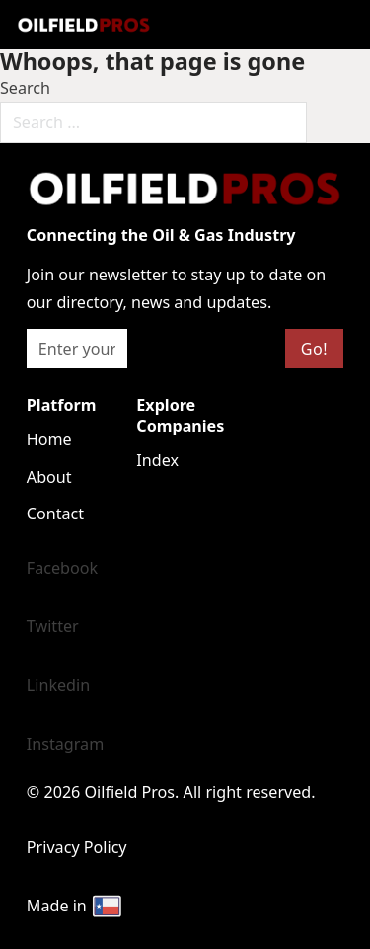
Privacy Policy (77, 847)
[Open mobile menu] (202, 25)
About (49, 477)
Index (157, 460)
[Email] (77, 348)
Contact (55, 513)
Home (49, 439)
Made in (75, 906)
